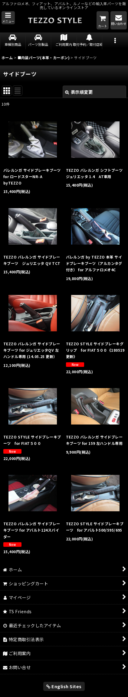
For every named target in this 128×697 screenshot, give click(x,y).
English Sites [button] (64, 686)
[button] (8, 18)
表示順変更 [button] (79, 92)
